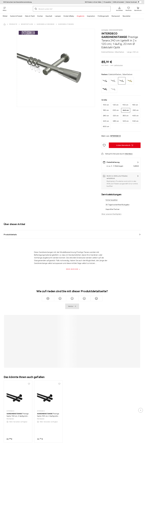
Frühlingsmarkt (103, 16)
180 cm (106, 110)
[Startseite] (5, 24)
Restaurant (116, 16)
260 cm (135, 110)
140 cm (125, 105)
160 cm (135, 105)
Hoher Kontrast (134, 2)
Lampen (58, 16)
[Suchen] (36, 9)
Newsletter (126, 16)
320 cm (116, 116)
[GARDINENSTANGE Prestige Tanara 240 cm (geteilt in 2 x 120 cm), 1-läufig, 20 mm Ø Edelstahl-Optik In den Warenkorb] (125, 145)
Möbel (5, 16)
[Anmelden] (119, 8)
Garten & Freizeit (16, 16)
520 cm (126, 121)
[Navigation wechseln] (4, 8)
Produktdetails (10, 234)
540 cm (135, 121)
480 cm (116, 121)
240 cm (126, 110)
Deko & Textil (30, 16)
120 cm (115, 105)
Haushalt (49, 16)
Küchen (40, 16)
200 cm (116, 110)
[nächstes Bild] (140, 410)
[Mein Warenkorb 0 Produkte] (137, 8)
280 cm (106, 116)
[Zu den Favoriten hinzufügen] (104, 145)
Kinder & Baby (69, 16)
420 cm (106, 121)
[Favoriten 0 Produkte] (128, 8)
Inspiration (91, 16)
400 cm (135, 116)
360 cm (125, 116)
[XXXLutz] (19, 8)
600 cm (106, 126)
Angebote (80, 16)
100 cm (106, 105)
